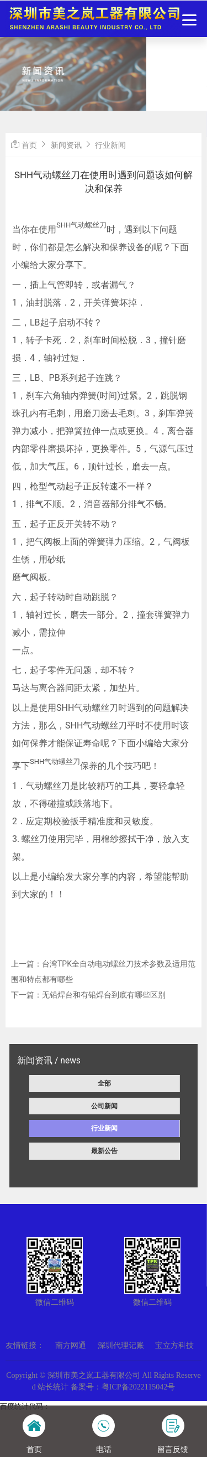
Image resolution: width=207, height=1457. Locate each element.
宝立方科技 (174, 1345)
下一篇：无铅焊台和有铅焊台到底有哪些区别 (88, 994)
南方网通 (70, 1345)
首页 (29, 145)
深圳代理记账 (121, 1345)
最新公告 (104, 1151)
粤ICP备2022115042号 (138, 1387)
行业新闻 (104, 1128)
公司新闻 (104, 1106)
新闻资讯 (66, 145)
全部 (104, 1083)
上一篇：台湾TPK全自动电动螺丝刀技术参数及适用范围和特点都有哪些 (103, 971)
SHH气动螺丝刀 (81, 225)
